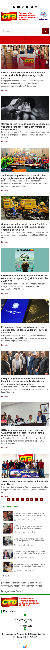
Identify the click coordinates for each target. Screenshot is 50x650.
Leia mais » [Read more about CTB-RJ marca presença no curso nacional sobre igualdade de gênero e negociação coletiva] (5, 90)
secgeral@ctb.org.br (25, 619)
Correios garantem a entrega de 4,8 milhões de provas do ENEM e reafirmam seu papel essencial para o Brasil (24, 227)
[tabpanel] (25, 541)
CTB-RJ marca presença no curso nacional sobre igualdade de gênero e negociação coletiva (23, 75)
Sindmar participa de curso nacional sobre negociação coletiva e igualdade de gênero (23, 177)
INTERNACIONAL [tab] (10, 506)
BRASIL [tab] (6, 576)
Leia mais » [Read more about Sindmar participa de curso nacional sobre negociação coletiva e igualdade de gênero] (5, 190)
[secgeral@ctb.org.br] (25, 615)
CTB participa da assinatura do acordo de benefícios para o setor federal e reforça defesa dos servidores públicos (23, 381)
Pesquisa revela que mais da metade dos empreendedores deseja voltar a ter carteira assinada (24, 330)
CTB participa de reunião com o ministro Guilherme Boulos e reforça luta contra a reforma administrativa (22, 433)
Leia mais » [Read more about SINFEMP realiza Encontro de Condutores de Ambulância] (5, 497)
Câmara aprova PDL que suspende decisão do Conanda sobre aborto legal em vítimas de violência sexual (25, 127)
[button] (25, 39)
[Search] (45, 31)
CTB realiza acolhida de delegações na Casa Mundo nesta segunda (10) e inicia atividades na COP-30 (24, 278)
